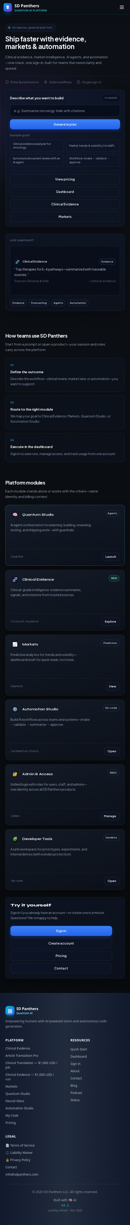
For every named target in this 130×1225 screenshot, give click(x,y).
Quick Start (79, 1049)
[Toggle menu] (121, 7)
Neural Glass (14, 1101)
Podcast (76, 1093)
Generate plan (65, 124)
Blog (74, 1085)
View (112, 686)
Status (75, 1100)
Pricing (61, 956)
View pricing (65, 179)
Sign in (61, 931)
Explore (110, 621)
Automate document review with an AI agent (36, 160)
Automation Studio (19, 1108)
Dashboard (65, 192)
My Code (11, 1115)
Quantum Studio (17, 1093)
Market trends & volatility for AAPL (92, 145)
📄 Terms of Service (20, 1145)
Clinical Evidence (65, 204)
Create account (61, 943)
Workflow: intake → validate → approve (89, 160)
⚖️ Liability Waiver (19, 1152)
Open (112, 751)
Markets (65, 216)
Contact (61, 968)
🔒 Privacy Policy (17, 1160)
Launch (110, 556)
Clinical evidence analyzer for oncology (32, 145)
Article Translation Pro (21, 1055)
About (75, 1071)
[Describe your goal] (65, 111)
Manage (110, 816)
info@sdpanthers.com (21, 1174)
